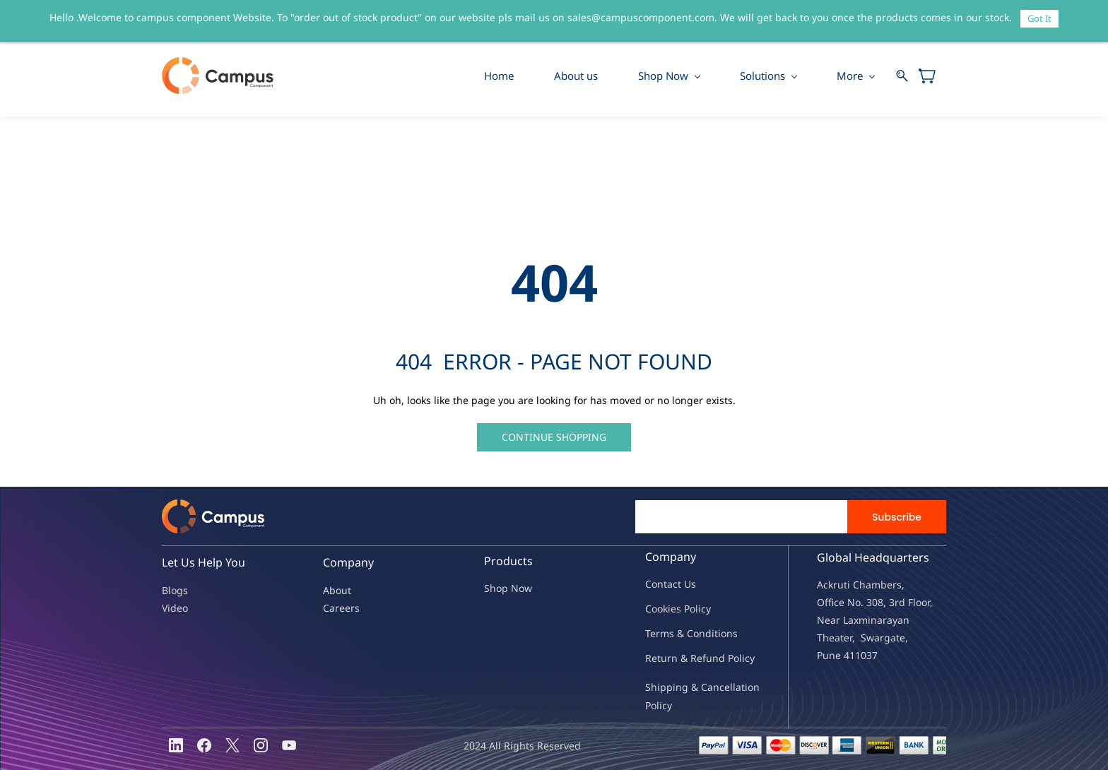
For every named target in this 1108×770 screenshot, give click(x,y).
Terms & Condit (681, 633)
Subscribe (896, 517)
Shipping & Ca (679, 687)
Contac (661, 584)
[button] (554, 437)
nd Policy (733, 658)
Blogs (175, 590)
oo (657, 608)
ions (728, 633)
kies (672, 608)
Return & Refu (678, 658)
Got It (1039, 18)
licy (703, 608)
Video (175, 608)
